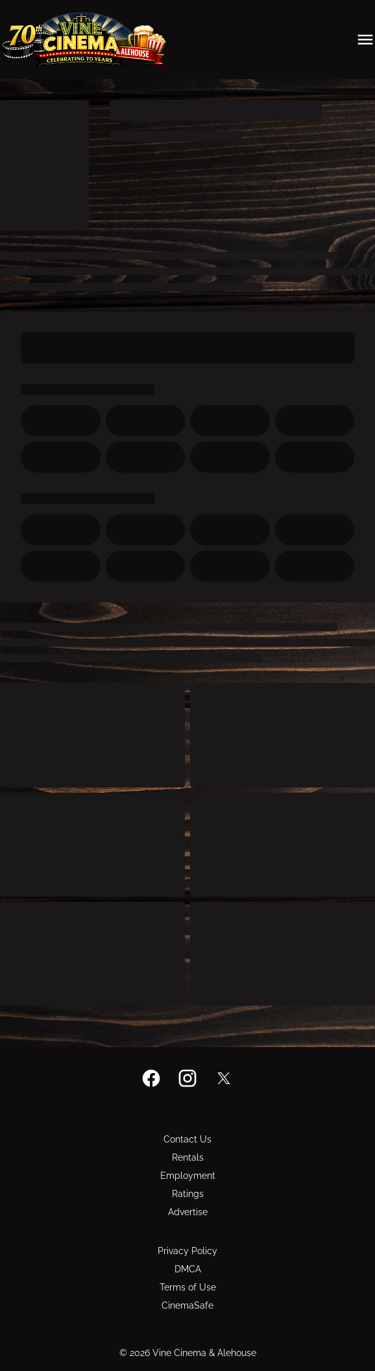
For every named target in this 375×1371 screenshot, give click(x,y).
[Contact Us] (187, 1139)
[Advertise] (188, 1212)
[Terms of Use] (188, 1287)
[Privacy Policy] (187, 1251)
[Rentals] (188, 1157)
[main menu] (365, 39)
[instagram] (187, 1078)
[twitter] (223, 1078)
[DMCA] (188, 1269)
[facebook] (151, 1078)
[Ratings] (188, 1194)
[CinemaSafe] (187, 1305)
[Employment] (187, 1176)
